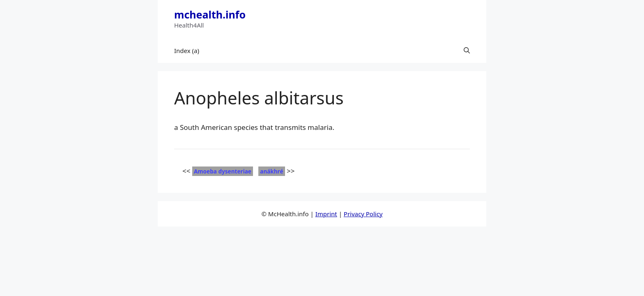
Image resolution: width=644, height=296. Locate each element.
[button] (466, 50)
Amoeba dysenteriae (222, 171)
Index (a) (186, 50)
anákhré (271, 171)
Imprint (326, 214)
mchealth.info (210, 14)
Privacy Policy (363, 214)
